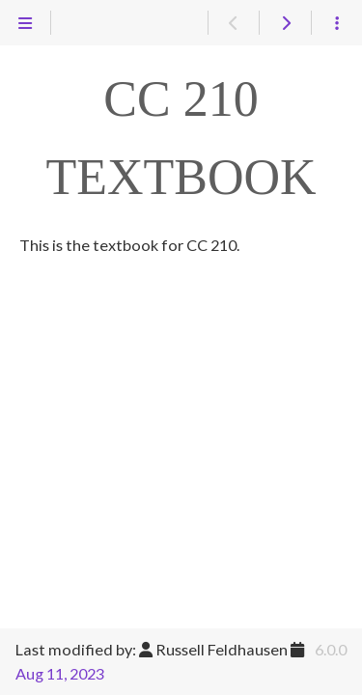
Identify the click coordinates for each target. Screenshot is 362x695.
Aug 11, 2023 (59, 673)
